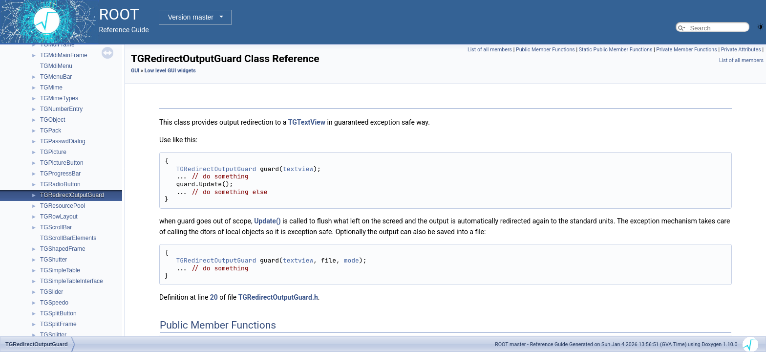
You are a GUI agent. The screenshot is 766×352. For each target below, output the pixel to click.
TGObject (52, 119)
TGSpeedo (54, 302)
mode (351, 260)
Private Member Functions (686, 49)
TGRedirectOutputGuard (72, 195)
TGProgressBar (60, 173)
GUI (135, 70)
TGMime (51, 87)
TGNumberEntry (61, 109)
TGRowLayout (59, 216)
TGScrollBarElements (68, 238)
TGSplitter (53, 334)
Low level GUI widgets (170, 70)
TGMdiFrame (57, 44)
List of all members (490, 49)
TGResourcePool (62, 205)
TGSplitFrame (58, 324)
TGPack (50, 130)
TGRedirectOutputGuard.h (278, 297)
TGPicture (53, 152)
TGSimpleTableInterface (71, 281)
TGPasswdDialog (62, 141)
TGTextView (306, 122)
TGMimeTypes (59, 98)
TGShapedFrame (62, 248)
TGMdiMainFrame (63, 55)
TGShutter (53, 259)
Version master (190, 17)
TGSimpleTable (60, 270)
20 (214, 297)
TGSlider (51, 291)
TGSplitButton (58, 313)
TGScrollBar (56, 227)
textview (298, 169)
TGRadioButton (60, 184)
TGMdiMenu (56, 66)
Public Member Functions (545, 49)
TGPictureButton (62, 162)
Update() (267, 221)
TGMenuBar (56, 76)
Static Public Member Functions (616, 49)
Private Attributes (741, 49)
